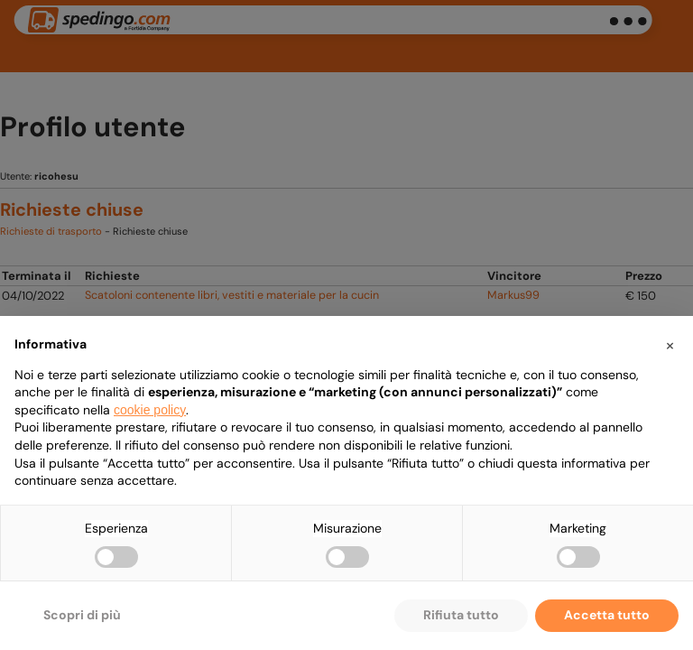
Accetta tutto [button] (607, 615)
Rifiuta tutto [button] (461, 615)
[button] (669, 344)
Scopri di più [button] (82, 615)
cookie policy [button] (150, 410)
